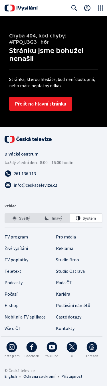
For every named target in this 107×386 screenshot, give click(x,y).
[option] (21, 218)
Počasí (11, 294)
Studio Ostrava (70, 271)
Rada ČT (64, 282)
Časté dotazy (68, 317)
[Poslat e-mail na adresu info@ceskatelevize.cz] (53, 185)
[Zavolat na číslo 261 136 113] (53, 173)
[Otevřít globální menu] (100, 8)
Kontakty (65, 328)
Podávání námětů (73, 305)
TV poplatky (16, 259)
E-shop (12, 305)
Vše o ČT (13, 328)
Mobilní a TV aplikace (25, 317)
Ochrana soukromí (39, 376)
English (11, 376)
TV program (16, 237)
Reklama (64, 248)
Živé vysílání (16, 248)
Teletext (13, 271)
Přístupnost (72, 376)
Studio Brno (67, 259)
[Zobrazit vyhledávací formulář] (74, 8)
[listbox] (53, 218)
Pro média (66, 237)
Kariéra (63, 294)
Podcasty (14, 282)
